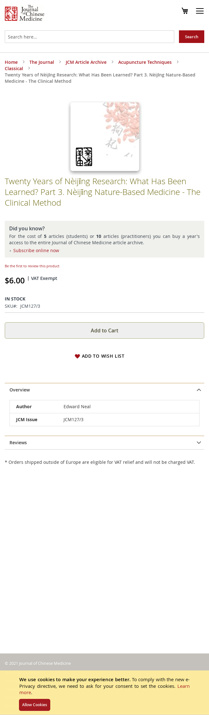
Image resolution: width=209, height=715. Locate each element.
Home (11, 62)
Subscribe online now (36, 250)
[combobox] (89, 36)
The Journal (41, 62)
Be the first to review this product (32, 266)
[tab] (104, 390)
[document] (104, 692)
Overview (19, 390)
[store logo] (24, 13)
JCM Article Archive (86, 62)
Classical (14, 68)
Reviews (18, 442)
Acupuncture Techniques (145, 62)
